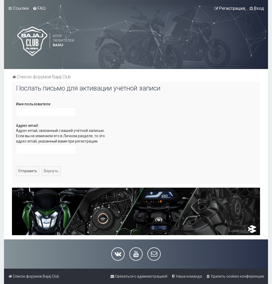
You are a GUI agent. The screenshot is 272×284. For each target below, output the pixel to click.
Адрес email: (27, 125)
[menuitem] (39, 8)
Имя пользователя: (33, 104)
